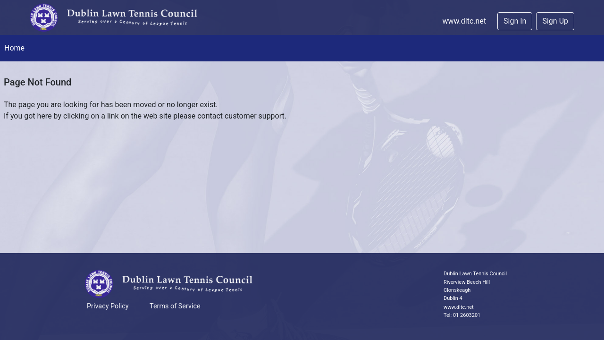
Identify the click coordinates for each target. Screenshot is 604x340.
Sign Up (555, 21)
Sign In (514, 21)
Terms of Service (175, 306)
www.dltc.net (464, 21)
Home (14, 47)
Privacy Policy (108, 306)
